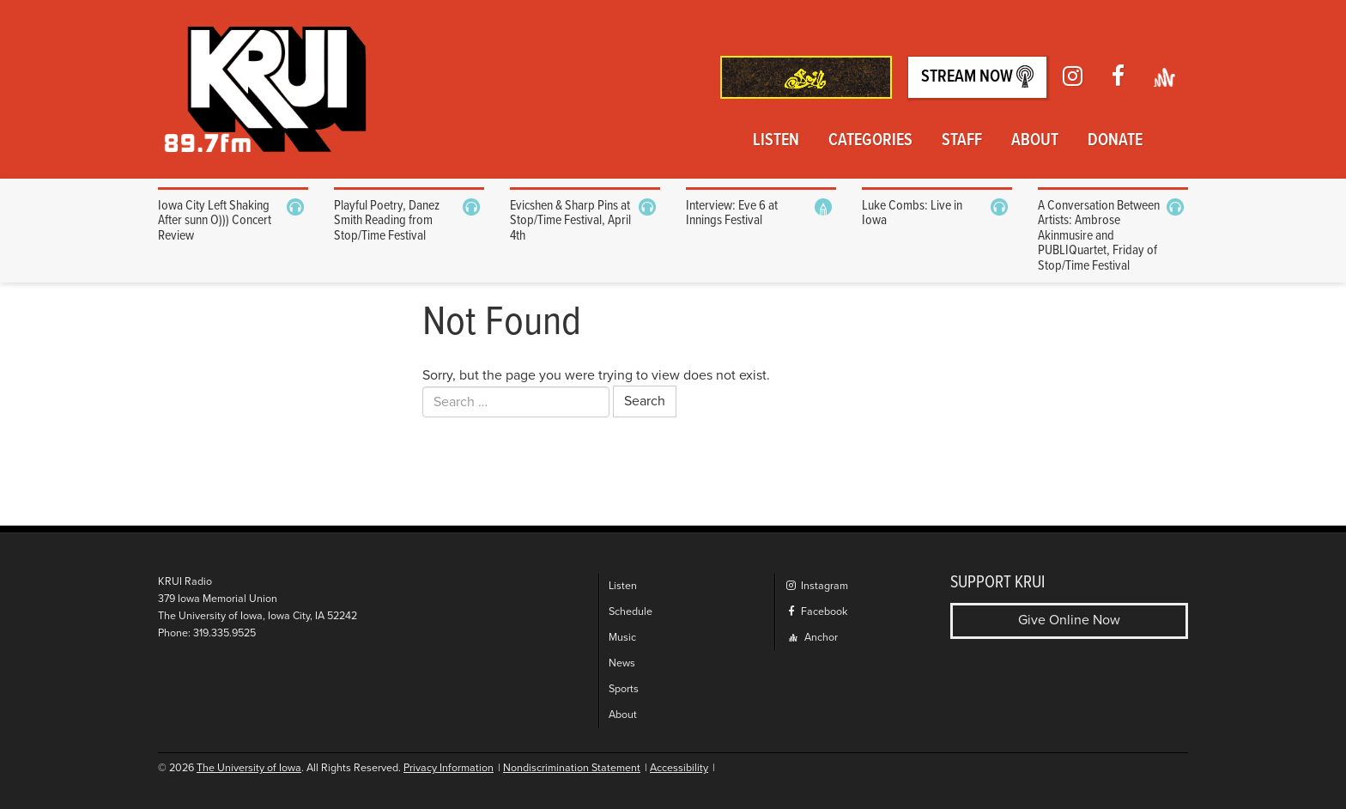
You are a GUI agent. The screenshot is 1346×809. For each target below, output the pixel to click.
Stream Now (977, 76)
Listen (776, 141)
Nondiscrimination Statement (571, 768)
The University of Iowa (249, 768)
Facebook (816, 611)
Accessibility (679, 768)
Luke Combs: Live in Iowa (912, 213)
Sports (624, 689)
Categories (870, 141)
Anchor (813, 637)
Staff (962, 141)
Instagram (816, 586)
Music (622, 637)
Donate (1115, 141)
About (1034, 141)
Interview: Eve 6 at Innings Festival (732, 213)
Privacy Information (448, 768)
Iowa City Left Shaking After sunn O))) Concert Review (214, 221)
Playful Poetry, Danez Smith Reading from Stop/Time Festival (387, 221)
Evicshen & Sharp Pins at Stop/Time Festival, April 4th (570, 221)
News (622, 663)
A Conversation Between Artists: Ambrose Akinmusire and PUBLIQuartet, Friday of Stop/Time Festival (1099, 236)
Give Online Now (1069, 620)
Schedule (630, 611)
